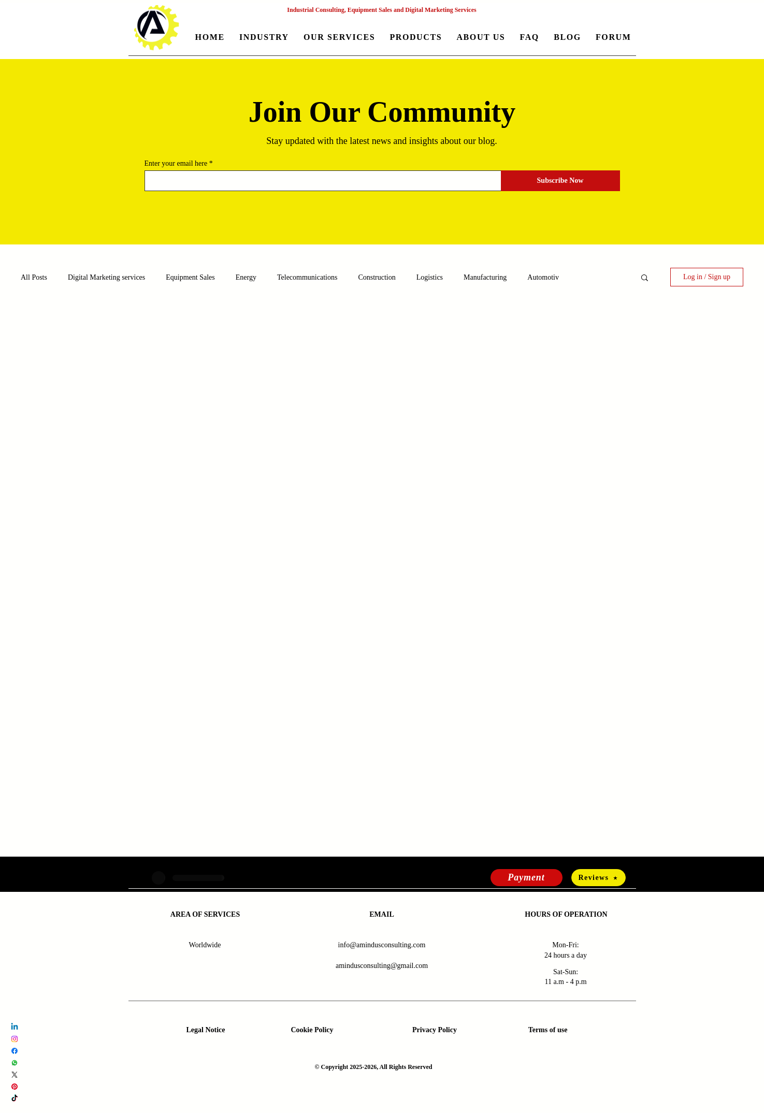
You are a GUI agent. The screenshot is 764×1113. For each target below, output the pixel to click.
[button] (264, 38)
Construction (376, 277)
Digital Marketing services (106, 277)
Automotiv (543, 277)
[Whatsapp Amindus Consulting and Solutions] (14, 1063)
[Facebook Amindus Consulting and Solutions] (14, 1051)
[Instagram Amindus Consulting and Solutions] (14, 1039)
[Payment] (527, 877)
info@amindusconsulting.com (382, 945)
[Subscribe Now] (560, 180)
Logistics (429, 277)
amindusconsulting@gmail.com (382, 966)
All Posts (34, 277)
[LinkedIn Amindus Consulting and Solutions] (14, 1027)
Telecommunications (307, 277)
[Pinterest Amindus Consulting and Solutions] (14, 1086)
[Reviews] (598, 877)
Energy (246, 277)
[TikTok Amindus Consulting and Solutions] (14, 1098)
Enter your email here (176, 163)
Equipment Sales (190, 277)
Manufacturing (485, 277)
